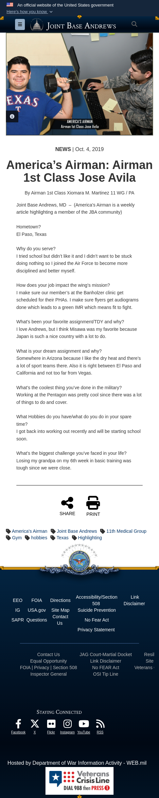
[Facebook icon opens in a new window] (18, 725)
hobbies (39, 537)
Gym (17, 537)
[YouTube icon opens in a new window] (84, 725)
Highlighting (90, 537)
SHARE (67, 506)
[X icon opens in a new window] (34, 725)
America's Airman (29, 531)
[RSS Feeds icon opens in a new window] (100, 725)
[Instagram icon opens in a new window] (67, 725)
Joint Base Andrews (77, 531)
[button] (30, 11)
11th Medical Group (126, 531)
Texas (63, 537)
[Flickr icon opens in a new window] (51, 725)
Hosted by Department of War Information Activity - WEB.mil (77, 763)
